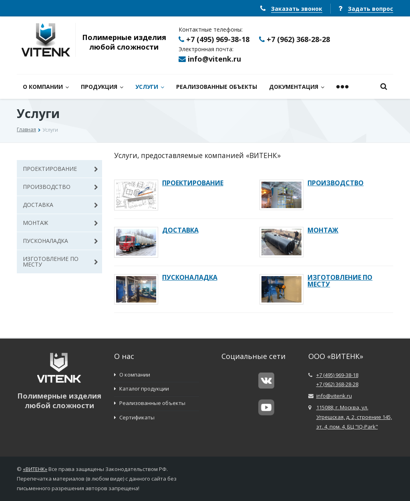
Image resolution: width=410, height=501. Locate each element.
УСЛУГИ (149, 86)
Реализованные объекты (149, 403)
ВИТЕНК (35, 469)
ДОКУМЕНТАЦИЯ (296, 86)
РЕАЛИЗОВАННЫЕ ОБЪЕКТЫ (216, 86)
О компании (132, 374)
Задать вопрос (370, 8)
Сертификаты (134, 417)
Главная (26, 129)
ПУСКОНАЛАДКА (60, 240)
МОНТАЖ (60, 222)
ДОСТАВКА (60, 204)
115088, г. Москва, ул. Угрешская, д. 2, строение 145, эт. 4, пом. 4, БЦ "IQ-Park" (354, 417)
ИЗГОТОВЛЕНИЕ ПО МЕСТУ (60, 261)
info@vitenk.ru (214, 59)
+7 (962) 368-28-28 (298, 39)
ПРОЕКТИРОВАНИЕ (60, 168)
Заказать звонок (296, 8)
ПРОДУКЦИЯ (102, 86)
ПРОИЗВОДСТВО (60, 186)
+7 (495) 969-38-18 (217, 39)
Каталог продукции (141, 388)
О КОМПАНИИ (46, 86)
